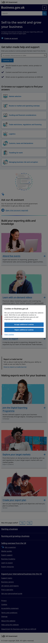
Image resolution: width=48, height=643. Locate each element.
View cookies (9, 334)
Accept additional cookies (24, 324)
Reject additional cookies (24, 330)
